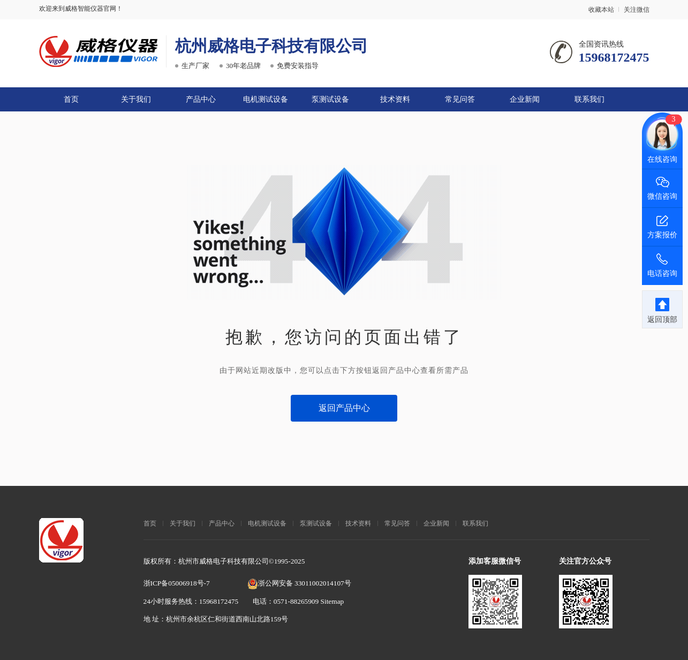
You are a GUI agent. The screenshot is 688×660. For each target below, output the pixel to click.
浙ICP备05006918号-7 (176, 583)
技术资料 (395, 99)
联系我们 (589, 99)
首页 (71, 99)
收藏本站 (601, 9)
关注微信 (636, 9)
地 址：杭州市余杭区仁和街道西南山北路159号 (215, 619)
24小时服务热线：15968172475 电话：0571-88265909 (232, 601)
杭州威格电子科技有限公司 (272, 46)
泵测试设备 (330, 99)
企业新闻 (525, 99)
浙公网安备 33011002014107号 (299, 583)
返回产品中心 (344, 407)
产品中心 (201, 99)
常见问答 (460, 99)
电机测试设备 (265, 99)
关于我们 (136, 99)
